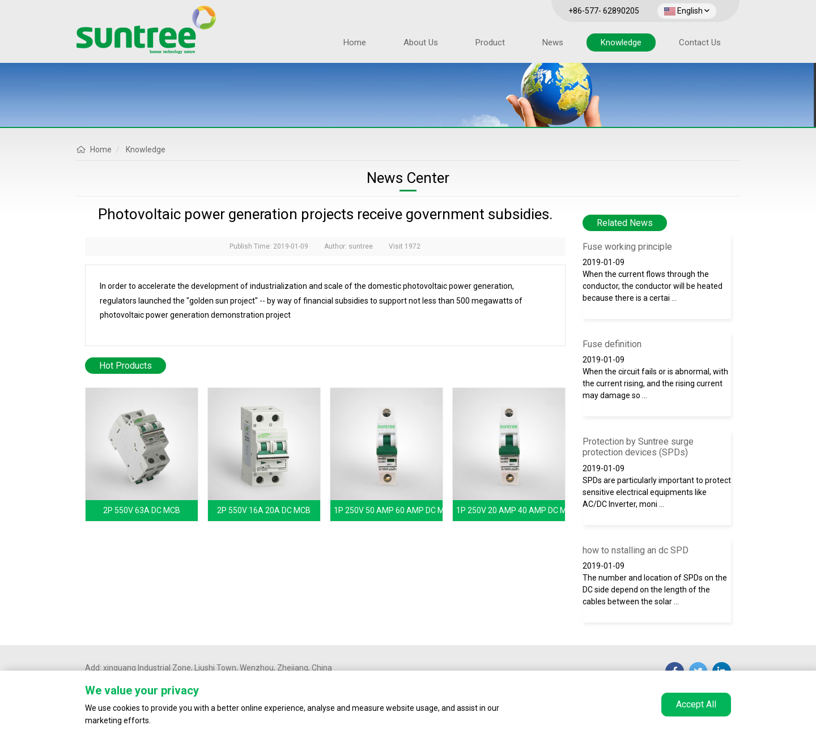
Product (490, 42)
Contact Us (700, 42)
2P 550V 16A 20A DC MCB (264, 510)
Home (354, 42)
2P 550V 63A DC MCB (141, 510)
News (552, 42)
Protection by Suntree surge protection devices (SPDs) (638, 447)
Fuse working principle (627, 246)
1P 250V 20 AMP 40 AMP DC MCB (516, 510)
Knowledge (621, 42)
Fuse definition (612, 344)
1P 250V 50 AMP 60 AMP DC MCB (394, 510)
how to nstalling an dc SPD (635, 550)
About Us (420, 42)
